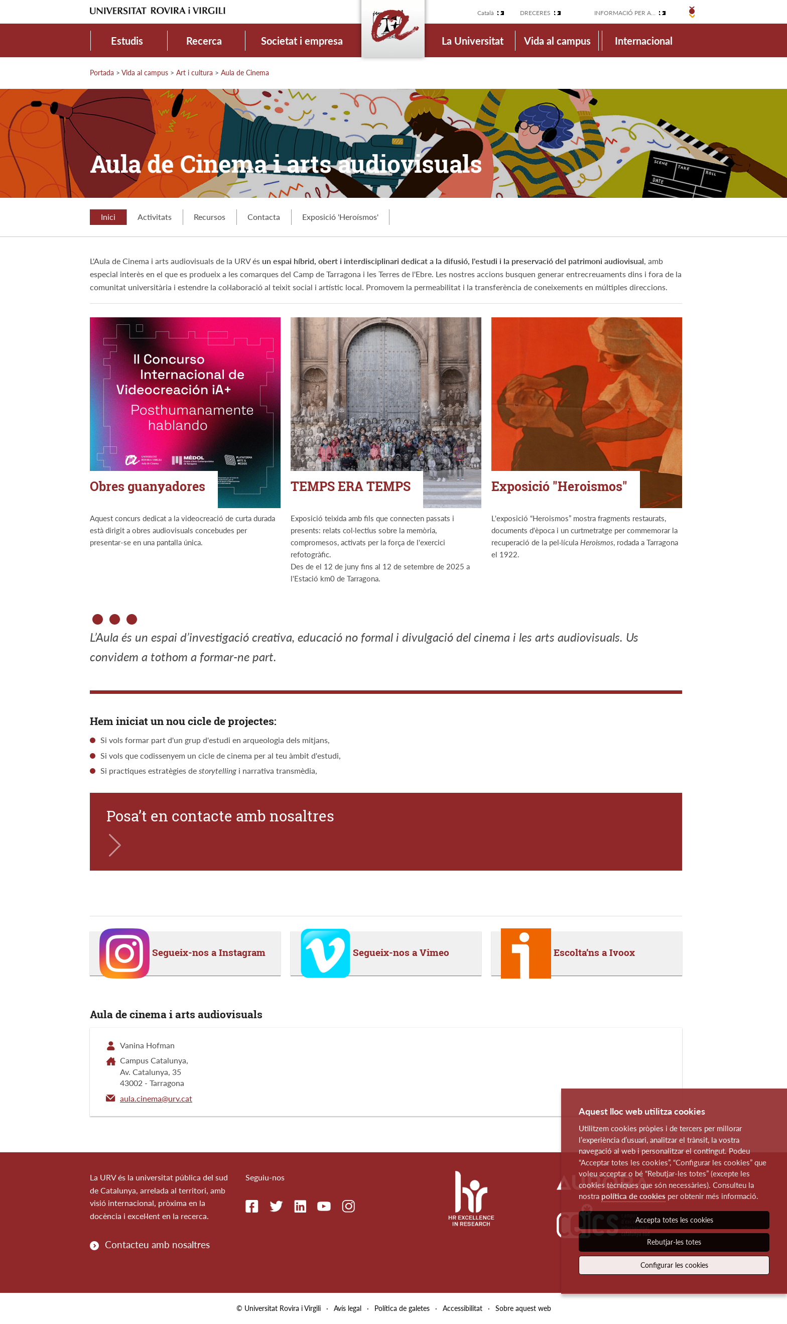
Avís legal (347, 1308)
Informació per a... (624, 13)
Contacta (263, 216)
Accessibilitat (462, 1308)
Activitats (155, 216)
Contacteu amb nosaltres (157, 1244)
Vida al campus (557, 41)
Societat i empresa (302, 41)
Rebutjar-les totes (674, 1242)
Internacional (644, 41)
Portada (102, 72)
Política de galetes (402, 1308)
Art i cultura (194, 72)
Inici (108, 216)
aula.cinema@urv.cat (156, 1098)
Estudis (127, 41)
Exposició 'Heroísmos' (340, 216)
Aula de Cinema (245, 72)
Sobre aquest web (523, 1308)
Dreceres (535, 13)
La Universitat (472, 41)
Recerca (204, 41)
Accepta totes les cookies (674, 1220)
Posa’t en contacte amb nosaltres (220, 815)
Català (485, 13)
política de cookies (633, 1195)
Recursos (209, 216)
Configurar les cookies (674, 1265)
